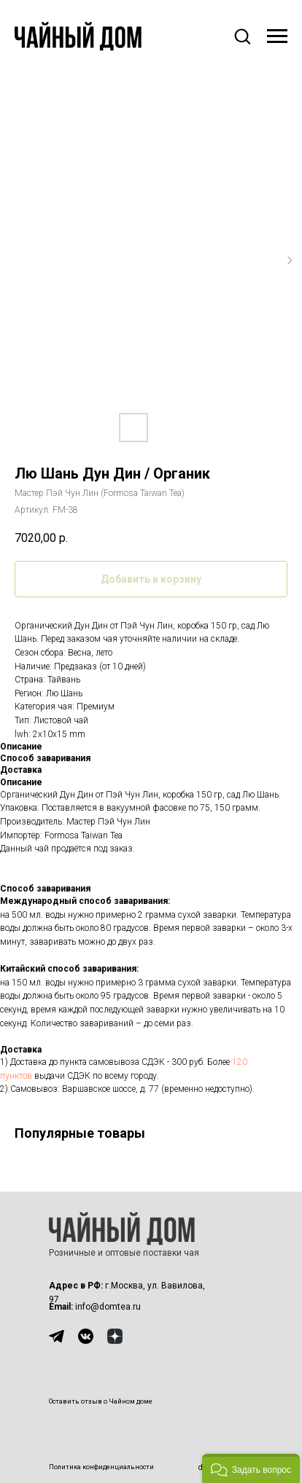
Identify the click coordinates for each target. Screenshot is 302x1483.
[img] (56, 1336)
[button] (242, 35)
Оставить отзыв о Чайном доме (100, 1401)
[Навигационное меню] (277, 36)
